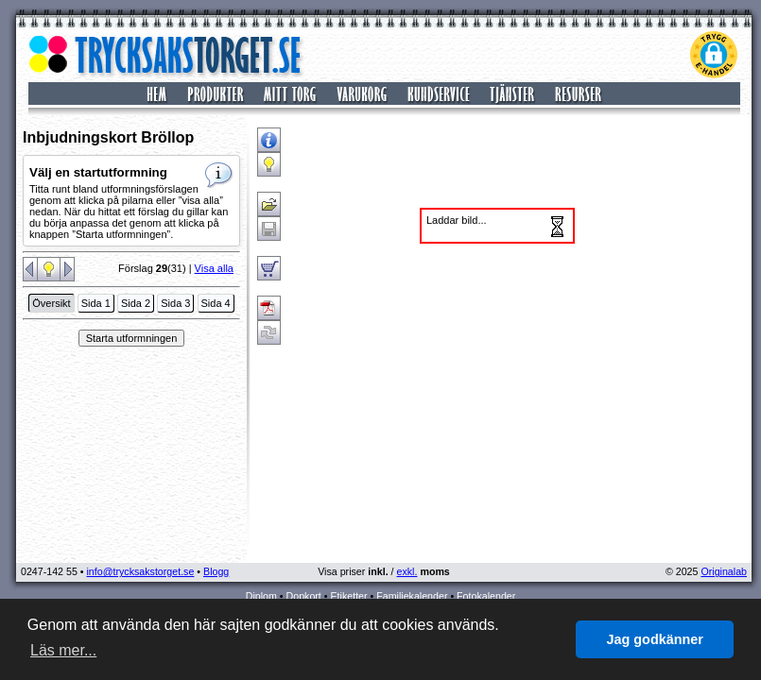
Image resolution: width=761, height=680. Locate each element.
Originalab (723, 571)
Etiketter (348, 596)
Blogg (216, 571)
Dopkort (303, 596)
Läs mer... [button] (63, 650)
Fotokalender (486, 596)
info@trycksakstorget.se (141, 571)
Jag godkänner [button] (655, 639)
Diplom (261, 596)
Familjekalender (411, 596)
